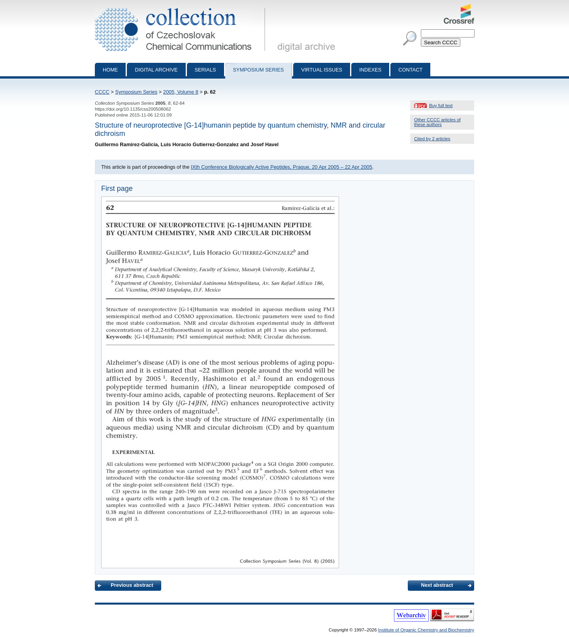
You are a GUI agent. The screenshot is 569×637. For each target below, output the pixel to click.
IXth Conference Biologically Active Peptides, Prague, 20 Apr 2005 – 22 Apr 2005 (281, 167)
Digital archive (156, 70)
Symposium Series (136, 92)
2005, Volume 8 (180, 92)
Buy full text (441, 105)
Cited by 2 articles (432, 138)
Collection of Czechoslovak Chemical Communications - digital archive (181, 7)
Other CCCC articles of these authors (437, 122)
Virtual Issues (321, 70)
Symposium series (258, 70)
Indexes (370, 70)
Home (110, 70)
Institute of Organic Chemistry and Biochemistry (426, 630)
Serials (205, 70)
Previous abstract (132, 585)
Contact (410, 70)
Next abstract (437, 585)
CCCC (102, 92)
